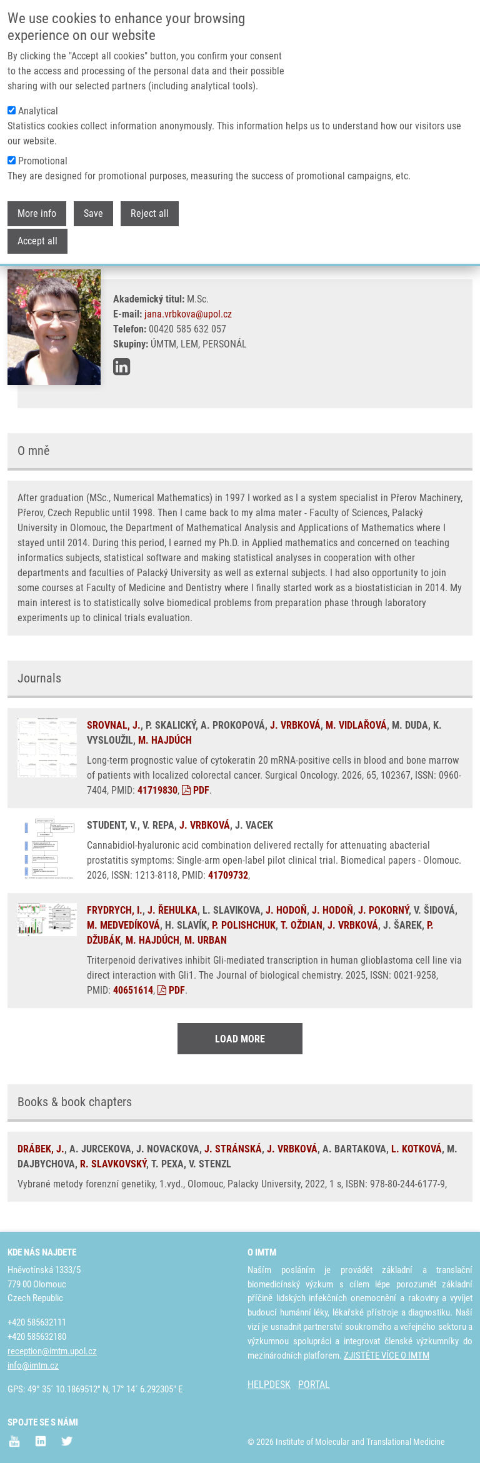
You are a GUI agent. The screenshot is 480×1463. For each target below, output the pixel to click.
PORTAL (314, 1385)
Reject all (150, 213)
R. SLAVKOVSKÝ (113, 1164)
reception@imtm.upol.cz (52, 1351)
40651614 (133, 990)
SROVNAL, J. (114, 725)
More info (37, 213)
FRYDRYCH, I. (114, 910)
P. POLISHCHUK (244, 925)
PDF (195, 790)
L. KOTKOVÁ (416, 1149)
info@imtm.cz (33, 1365)
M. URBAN (205, 940)
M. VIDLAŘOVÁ (356, 725)
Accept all (38, 241)
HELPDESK (269, 1385)
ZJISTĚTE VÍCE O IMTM (386, 1355)
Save (93, 213)
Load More (240, 1039)
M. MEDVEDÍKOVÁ (123, 925)
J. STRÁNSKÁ (233, 1149)
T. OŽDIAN (301, 925)
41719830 (158, 790)
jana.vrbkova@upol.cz (188, 314)
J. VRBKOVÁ (295, 725)
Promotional (43, 161)
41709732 (228, 875)
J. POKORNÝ (383, 910)
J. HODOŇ (286, 910)
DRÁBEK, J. (41, 1149)
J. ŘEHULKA (173, 910)
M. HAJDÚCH (165, 740)
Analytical (38, 111)
